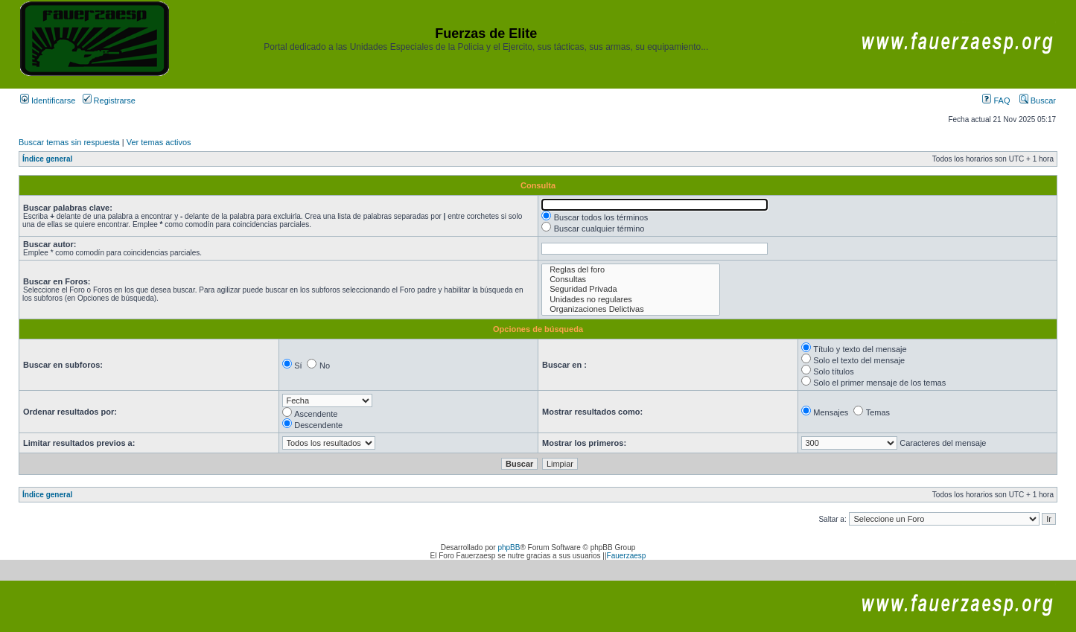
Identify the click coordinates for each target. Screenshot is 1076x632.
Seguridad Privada (631, 289)
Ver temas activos (159, 142)
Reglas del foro (631, 270)
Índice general (47, 159)
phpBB (508, 547)
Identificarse (47, 100)
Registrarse (109, 100)
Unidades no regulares (631, 299)
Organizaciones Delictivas (631, 309)
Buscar (1037, 100)
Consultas (631, 279)
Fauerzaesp (626, 556)
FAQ (996, 100)
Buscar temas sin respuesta (69, 142)
